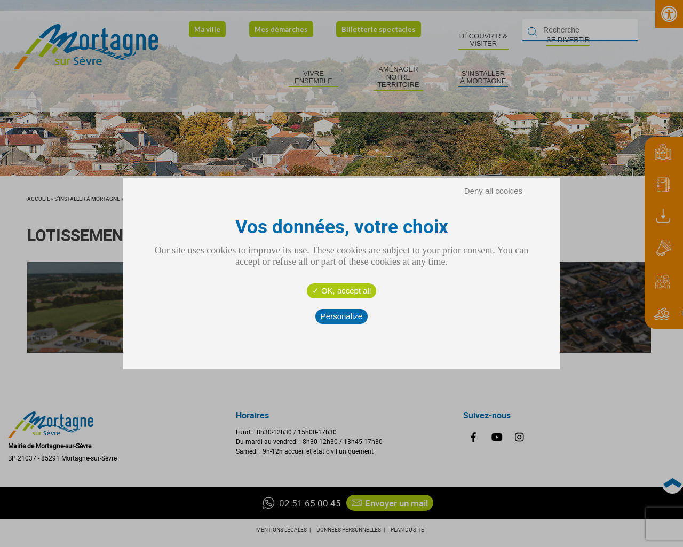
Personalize (341, 316)
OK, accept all (341, 290)
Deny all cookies (493, 190)
